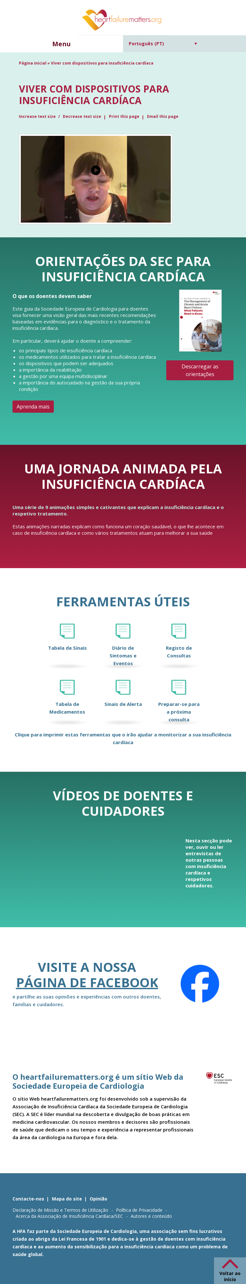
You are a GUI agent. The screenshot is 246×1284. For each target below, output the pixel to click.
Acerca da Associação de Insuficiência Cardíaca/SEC (69, 1216)
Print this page (124, 116)
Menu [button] (61, 44)
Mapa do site (67, 1199)
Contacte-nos (28, 1199)
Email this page (162, 116)
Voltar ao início (230, 1276)
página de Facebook (87, 982)
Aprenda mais (33, 406)
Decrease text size (82, 116)
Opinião (98, 1199)
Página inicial (32, 63)
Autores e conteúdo (151, 1216)
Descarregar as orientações (200, 370)
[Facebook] (200, 983)
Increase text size (38, 116)
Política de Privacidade (139, 1210)
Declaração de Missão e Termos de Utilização (60, 1210)
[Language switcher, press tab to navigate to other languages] (163, 43)
